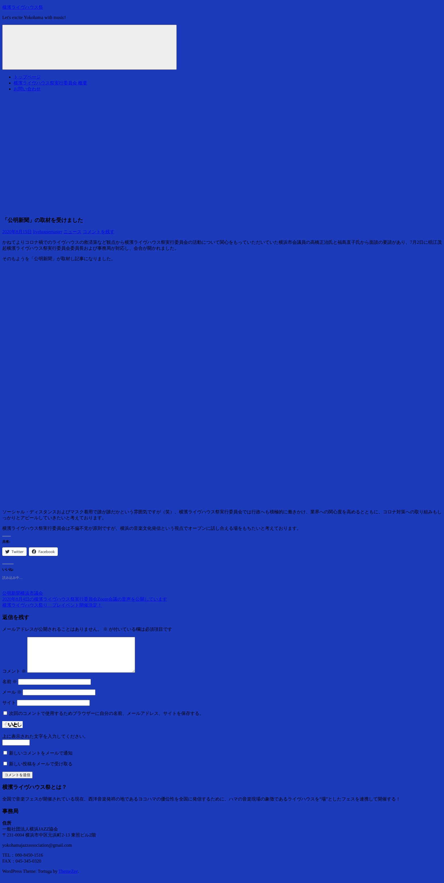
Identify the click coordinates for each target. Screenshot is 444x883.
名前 (9, 688)
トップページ (27, 77)
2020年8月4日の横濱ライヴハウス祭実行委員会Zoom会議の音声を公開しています (84, 599)
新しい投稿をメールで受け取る (40, 770)
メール (12, 698)
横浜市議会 (31, 593)
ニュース (72, 231)
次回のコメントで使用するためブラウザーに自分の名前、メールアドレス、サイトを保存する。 (106, 720)
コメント (14, 678)
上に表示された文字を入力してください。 (45, 743)
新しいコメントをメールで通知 (40, 759)
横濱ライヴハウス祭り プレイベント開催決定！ (52, 605)
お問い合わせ (27, 88)
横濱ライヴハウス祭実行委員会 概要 (50, 83)
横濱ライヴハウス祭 (22, 7)
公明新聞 (11, 593)
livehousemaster (47, 231)
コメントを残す (98, 231)
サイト (9, 709)
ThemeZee (68, 878)
